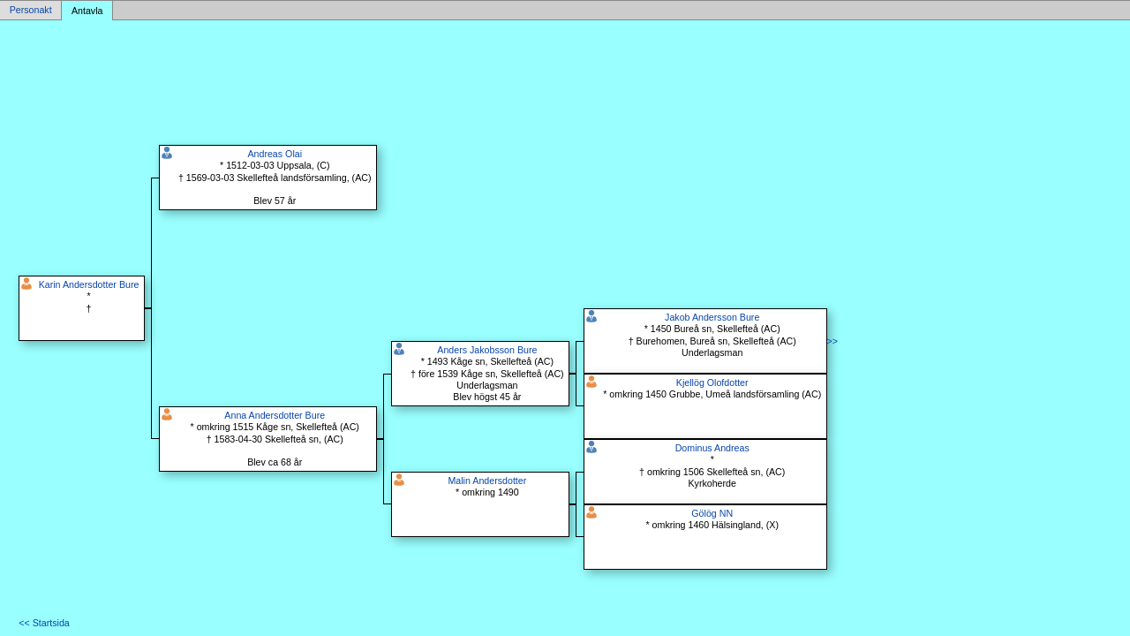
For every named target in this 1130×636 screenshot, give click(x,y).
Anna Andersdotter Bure (274, 415)
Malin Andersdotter (487, 480)
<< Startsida (44, 622)
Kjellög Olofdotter (712, 382)
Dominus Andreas (712, 448)
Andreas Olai (274, 153)
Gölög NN (712, 513)
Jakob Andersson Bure (712, 317)
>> (832, 341)
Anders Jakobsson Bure (487, 349)
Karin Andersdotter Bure (89, 284)
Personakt (31, 10)
